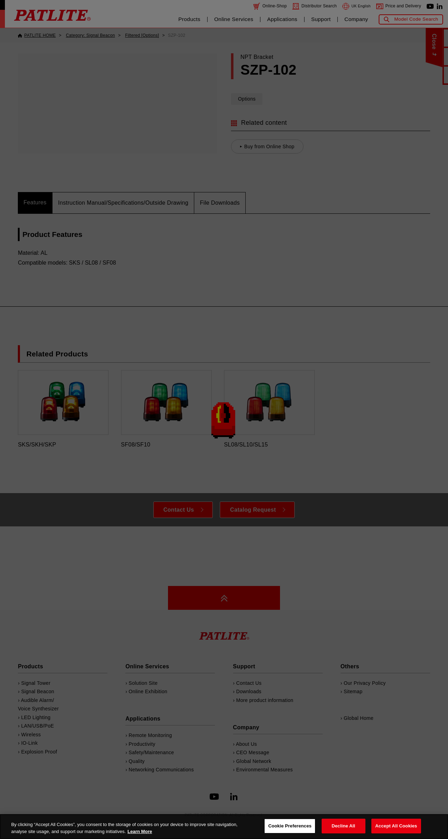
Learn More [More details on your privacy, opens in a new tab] (139, 831)
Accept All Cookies (396, 825)
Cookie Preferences (290, 825)
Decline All (343, 825)
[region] (224, 826)
